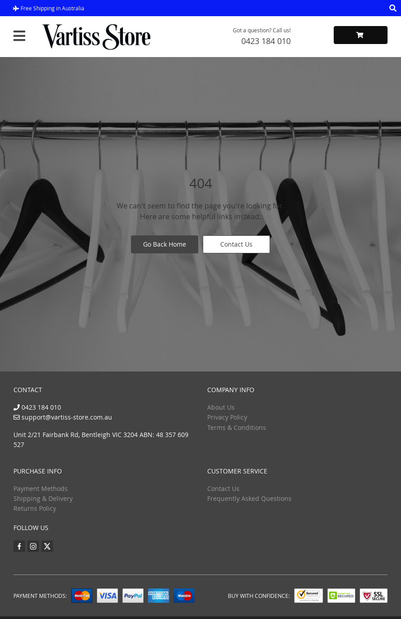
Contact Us (236, 244)
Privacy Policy (227, 417)
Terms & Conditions (236, 427)
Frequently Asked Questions (249, 498)
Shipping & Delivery (43, 498)
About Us (221, 407)
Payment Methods (40, 488)
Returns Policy (34, 508)
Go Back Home (164, 244)
